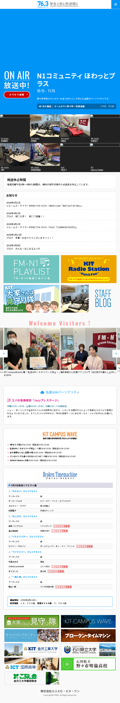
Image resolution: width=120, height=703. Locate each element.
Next (116, 353)
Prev (4, 353)
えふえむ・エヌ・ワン (60, 4)
